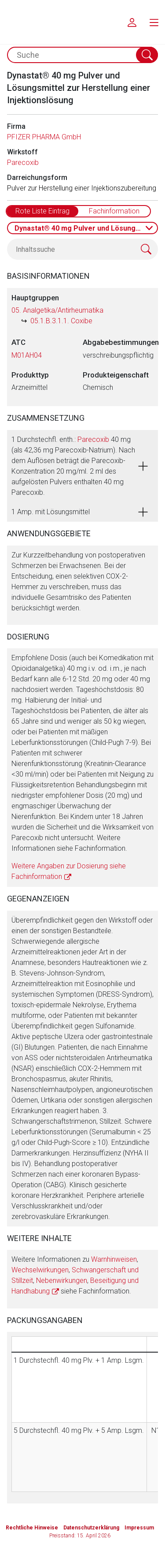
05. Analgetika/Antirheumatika (57, 310)
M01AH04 (26, 355)
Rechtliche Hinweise (32, 1528)
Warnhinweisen (114, 1259)
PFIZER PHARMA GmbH (44, 137)
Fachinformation (114, 211)
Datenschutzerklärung (91, 1528)
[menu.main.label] (154, 22)
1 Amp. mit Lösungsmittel (50, 512)
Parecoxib (23, 162)
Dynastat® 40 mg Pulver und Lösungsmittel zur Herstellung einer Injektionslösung (86, 228)
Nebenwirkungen (61, 1280)
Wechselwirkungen (40, 1270)
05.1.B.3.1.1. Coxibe (61, 321)
